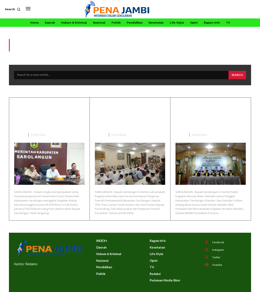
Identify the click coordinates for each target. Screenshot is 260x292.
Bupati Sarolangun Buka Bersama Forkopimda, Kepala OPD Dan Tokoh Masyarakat (125, 116)
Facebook (218, 242)
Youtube (217, 264)
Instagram (218, 249)
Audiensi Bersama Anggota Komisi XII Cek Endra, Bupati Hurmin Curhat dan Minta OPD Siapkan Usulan (49, 116)
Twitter (216, 257)
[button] (13, 9)
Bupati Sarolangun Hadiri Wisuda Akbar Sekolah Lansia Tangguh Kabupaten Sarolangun (210, 116)
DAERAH (19, 134)
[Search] (237, 75)
